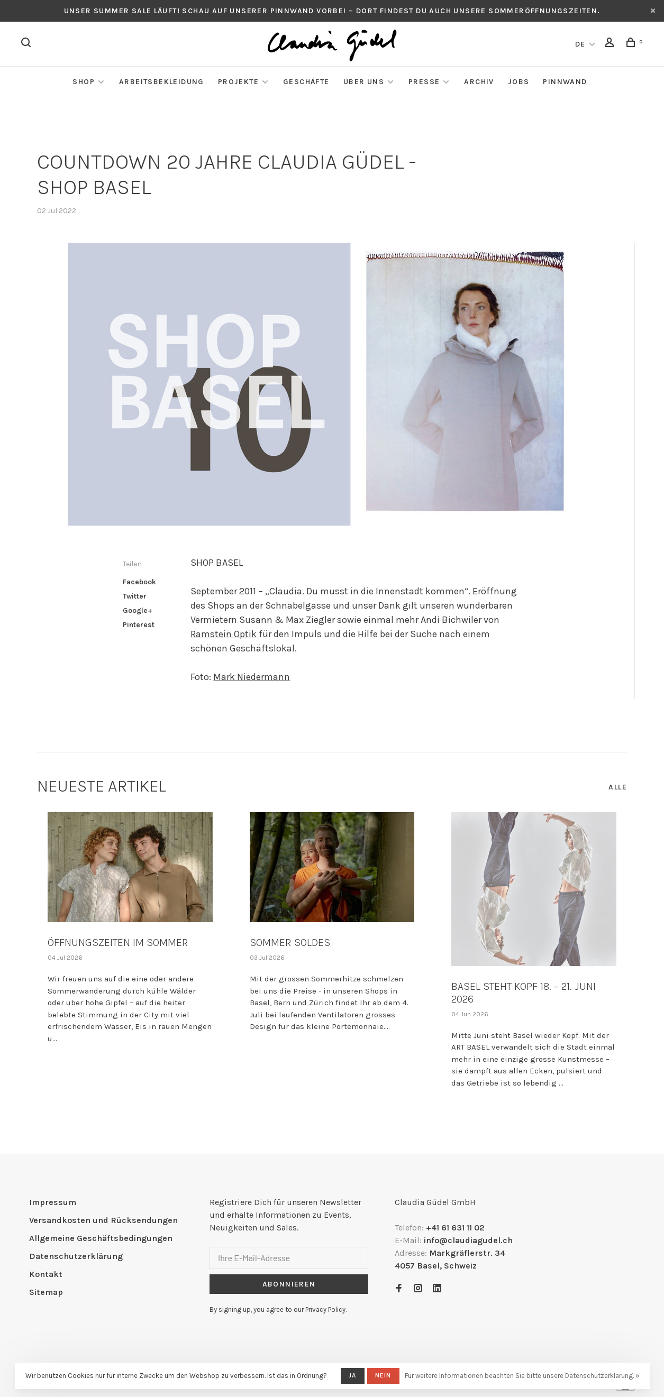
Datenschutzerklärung (76, 1256)
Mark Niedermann (251, 677)
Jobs (519, 81)
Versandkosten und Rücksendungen (103, 1220)
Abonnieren (289, 1284)
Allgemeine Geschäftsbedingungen (100, 1238)
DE (580, 44)
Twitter (135, 596)
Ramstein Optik (223, 634)
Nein (383, 1375)
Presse (424, 81)
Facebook (139, 581)
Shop (83, 81)
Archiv (479, 81)
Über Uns (363, 81)
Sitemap (46, 1292)
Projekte (238, 81)
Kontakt (45, 1274)
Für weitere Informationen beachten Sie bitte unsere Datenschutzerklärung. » (522, 1376)
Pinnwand (565, 81)
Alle (617, 787)
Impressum (52, 1202)
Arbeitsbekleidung (161, 81)
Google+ (137, 610)
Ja (352, 1375)
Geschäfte (306, 81)
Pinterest (138, 624)
